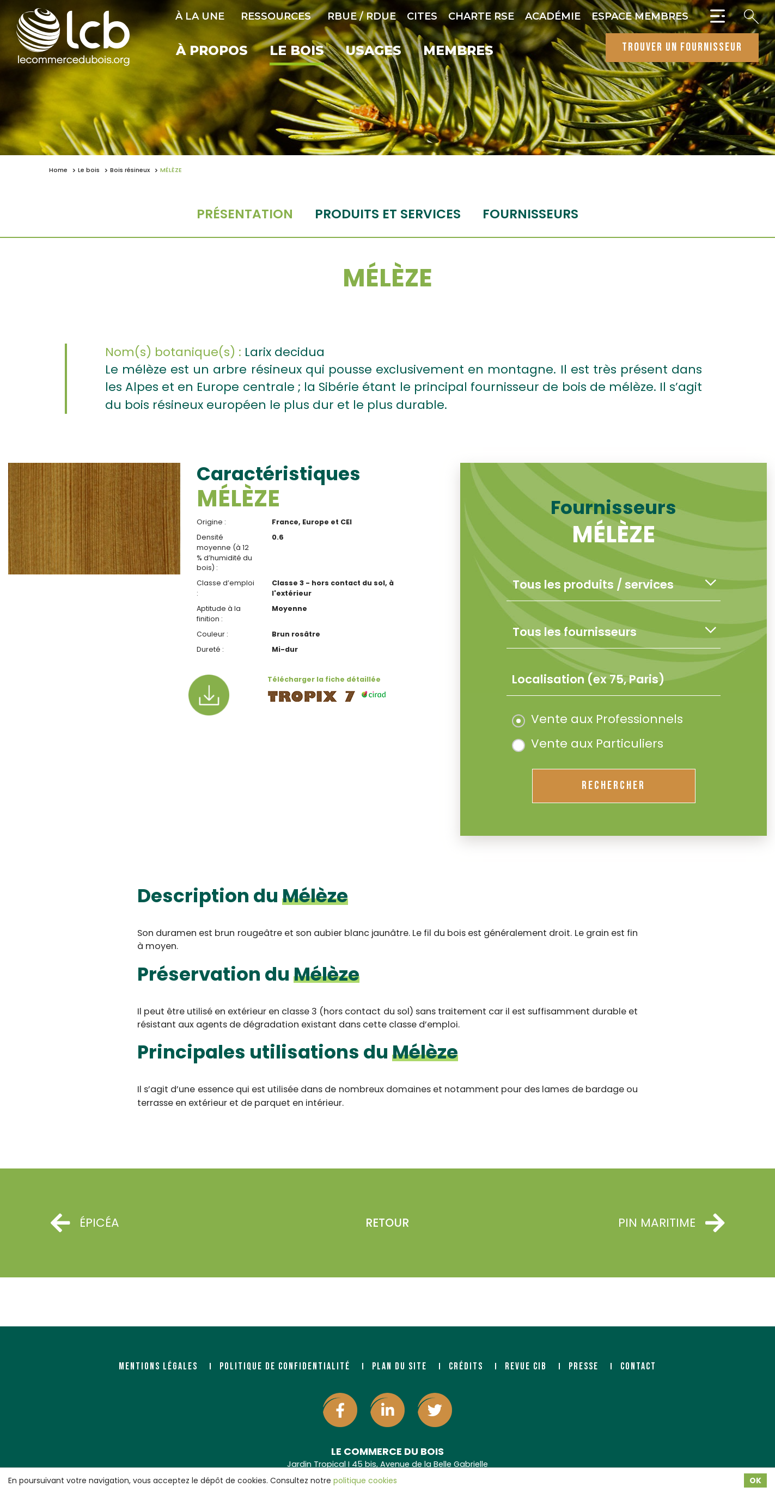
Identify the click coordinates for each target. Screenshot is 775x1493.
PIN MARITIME (671, 1223)
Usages (373, 51)
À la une (199, 16)
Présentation (245, 214)
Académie (553, 16)
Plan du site (399, 1366)
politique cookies (365, 1480)
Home (58, 170)
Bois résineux (130, 170)
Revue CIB (526, 1366)
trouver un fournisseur (682, 47)
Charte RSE (481, 16)
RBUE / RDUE (361, 16)
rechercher (613, 785)
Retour (387, 1223)
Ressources (276, 16)
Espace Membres (639, 16)
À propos (212, 51)
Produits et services (388, 214)
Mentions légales (158, 1366)
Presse (584, 1366)
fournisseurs (530, 214)
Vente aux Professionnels (597, 719)
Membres (458, 51)
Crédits (466, 1366)
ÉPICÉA (85, 1223)
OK (755, 1480)
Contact (638, 1366)
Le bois (297, 51)
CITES (422, 16)
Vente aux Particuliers (587, 743)
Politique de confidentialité (284, 1366)
